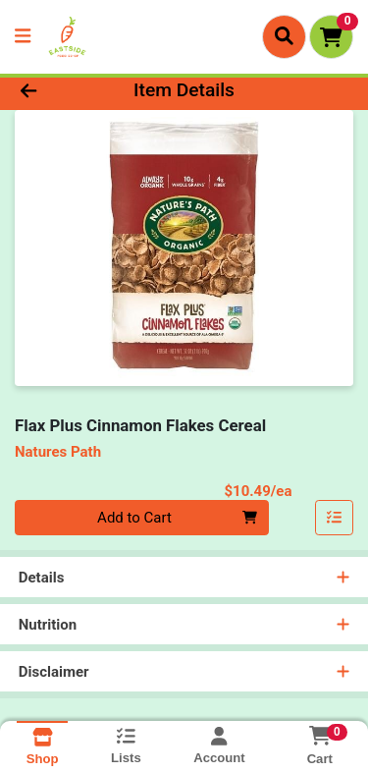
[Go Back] (57, 91)
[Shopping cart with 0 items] (331, 37)
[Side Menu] (22, 37)
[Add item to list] (334, 517)
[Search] (284, 36)
